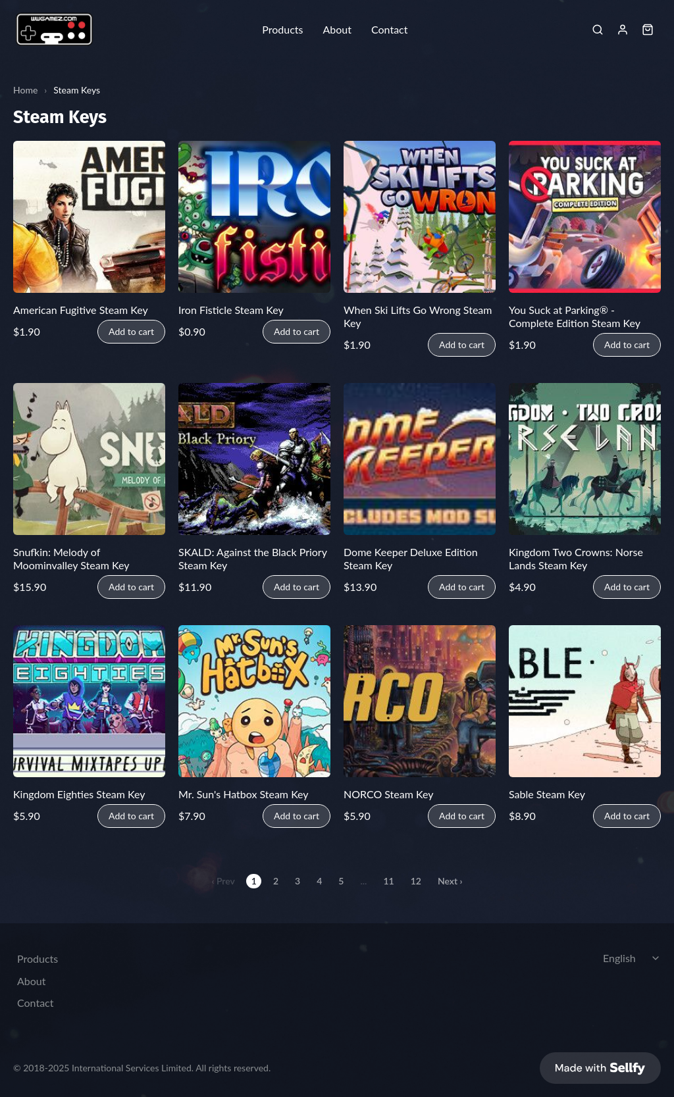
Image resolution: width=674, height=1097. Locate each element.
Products (282, 30)
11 (388, 880)
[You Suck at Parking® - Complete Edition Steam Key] (585, 217)
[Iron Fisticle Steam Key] (254, 217)
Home (25, 89)
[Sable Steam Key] (585, 701)
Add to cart (131, 331)
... (363, 880)
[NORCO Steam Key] (420, 701)
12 (416, 880)
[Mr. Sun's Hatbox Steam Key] (254, 701)
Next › (450, 880)
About (337, 30)
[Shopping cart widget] (648, 30)
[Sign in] (623, 30)
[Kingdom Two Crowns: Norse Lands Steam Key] (585, 459)
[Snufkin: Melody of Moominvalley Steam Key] (89, 459)
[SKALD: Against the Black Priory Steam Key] (254, 459)
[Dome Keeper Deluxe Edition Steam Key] (420, 459)
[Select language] (633, 956)
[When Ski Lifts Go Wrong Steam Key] (420, 217)
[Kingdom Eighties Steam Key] (89, 701)
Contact (389, 30)
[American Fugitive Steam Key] (89, 217)
